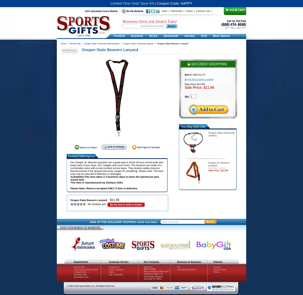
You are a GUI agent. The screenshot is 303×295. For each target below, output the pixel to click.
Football (119, 35)
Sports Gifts (79, 267)
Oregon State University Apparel (138, 43)
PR (178, 267)
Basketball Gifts (81, 277)
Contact (189, 11)
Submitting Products (186, 269)
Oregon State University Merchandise (102, 43)
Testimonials (176, 11)
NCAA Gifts (75, 43)
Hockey (189, 35)
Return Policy (220, 269)
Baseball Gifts (80, 274)
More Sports (221, 35)
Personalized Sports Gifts (86, 269)
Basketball (171, 35)
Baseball (137, 35)
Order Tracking (116, 269)
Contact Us (114, 267)
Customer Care (203, 11)
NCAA (153, 35)
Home (164, 11)
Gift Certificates (116, 274)
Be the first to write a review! (126, 204)
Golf (204, 35)
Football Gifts (80, 272)
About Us (148, 267)
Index (111, 272)
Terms (217, 272)
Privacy (217, 267)
